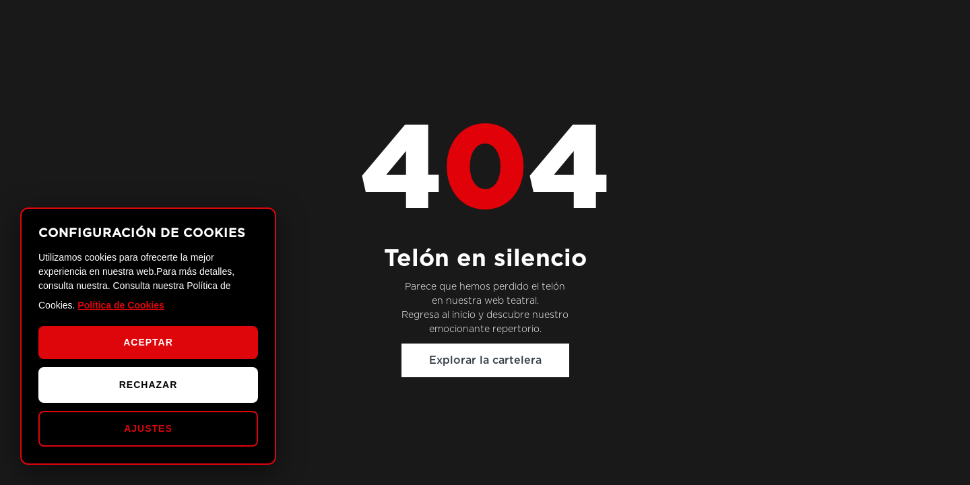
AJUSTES (148, 428)
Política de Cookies (120, 305)
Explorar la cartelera (485, 360)
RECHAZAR (148, 384)
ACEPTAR (148, 342)
